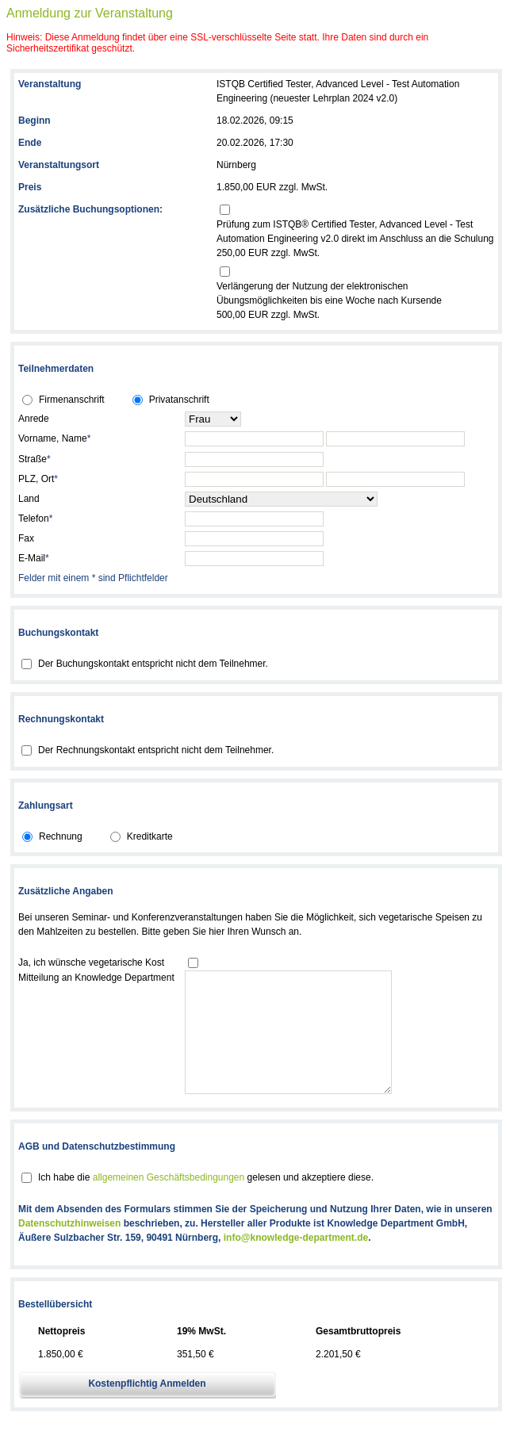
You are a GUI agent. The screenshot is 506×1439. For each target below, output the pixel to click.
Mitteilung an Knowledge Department (96, 977)
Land (29, 498)
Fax (26, 538)
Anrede (33, 418)
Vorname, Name (54, 438)
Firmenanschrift (72, 399)
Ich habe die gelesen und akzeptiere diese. (206, 1201)
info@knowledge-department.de (296, 1261)
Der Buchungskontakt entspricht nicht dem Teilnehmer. (153, 663)
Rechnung (60, 836)
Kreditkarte (150, 836)
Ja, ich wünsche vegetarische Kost (91, 962)
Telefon (35, 518)
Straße (34, 459)
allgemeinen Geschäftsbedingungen (168, 1201)
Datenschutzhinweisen (69, 1247)
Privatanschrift (179, 399)
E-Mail (33, 558)
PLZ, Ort (38, 478)
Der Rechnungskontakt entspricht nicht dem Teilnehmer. (156, 750)
